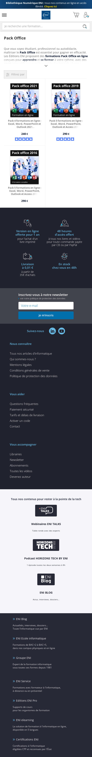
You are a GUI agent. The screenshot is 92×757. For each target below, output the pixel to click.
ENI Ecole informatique (31, 638)
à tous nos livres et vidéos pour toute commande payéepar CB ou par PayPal (64, 238)
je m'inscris (46, 315)
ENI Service (23, 681)
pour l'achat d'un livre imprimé (27, 236)
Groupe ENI (23, 658)
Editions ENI (46, 15)
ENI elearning (25, 720)
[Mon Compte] (86, 15)
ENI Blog (21, 619)
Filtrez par (18, 74)
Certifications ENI (27, 739)
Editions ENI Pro (26, 700)
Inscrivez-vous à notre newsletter (46, 296)
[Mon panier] (76, 15)
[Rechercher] (84, 26)
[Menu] (4, 15)
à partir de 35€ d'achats (27, 269)
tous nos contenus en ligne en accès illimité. (46, 4)
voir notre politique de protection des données (42, 298)
